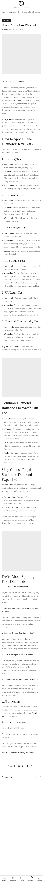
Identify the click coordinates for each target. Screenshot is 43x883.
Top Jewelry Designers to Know (23, 753)
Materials (12, 12)
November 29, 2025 (16, 29)
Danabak (22, 871)
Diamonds (16, 346)
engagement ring (21, 104)
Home (4, 12)
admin (4, 29)
